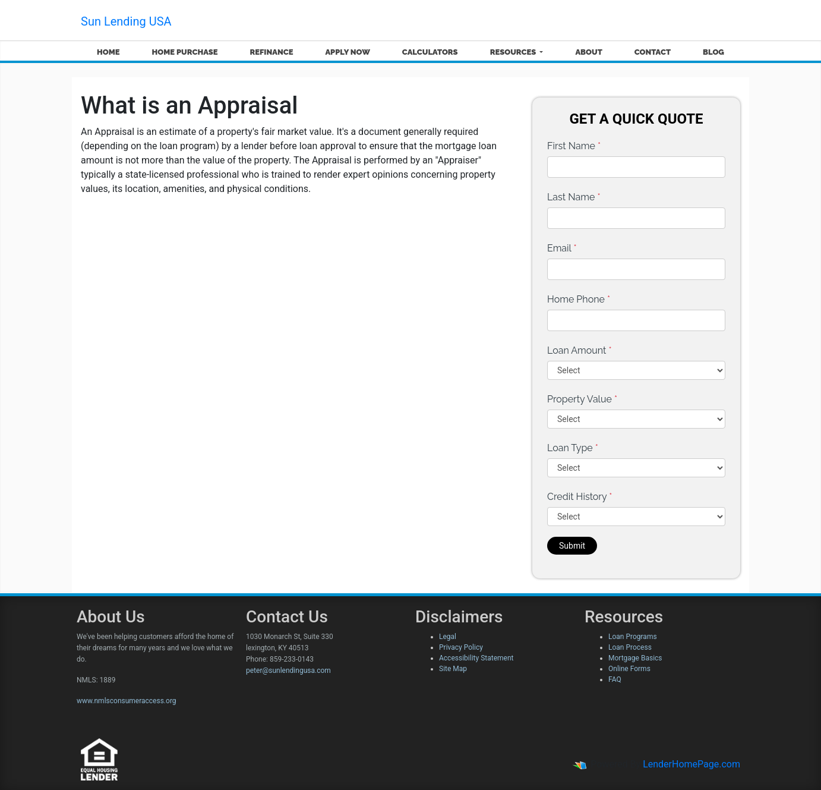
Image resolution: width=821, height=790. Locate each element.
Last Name (574, 197)
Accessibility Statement (476, 658)
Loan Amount (579, 350)
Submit (572, 545)
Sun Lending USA (126, 21)
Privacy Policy (461, 647)
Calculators (430, 52)
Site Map (453, 669)
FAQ (614, 679)
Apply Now (347, 52)
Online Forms (629, 669)
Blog (713, 52)
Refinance (271, 52)
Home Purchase (185, 52)
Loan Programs (632, 636)
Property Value (582, 399)
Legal (447, 636)
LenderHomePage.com (691, 764)
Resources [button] (514, 52)
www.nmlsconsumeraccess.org (126, 701)
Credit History (579, 496)
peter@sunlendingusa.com (288, 670)
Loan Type (572, 448)
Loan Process (630, 647)
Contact (652, 52)
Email (562, 248)
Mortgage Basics (635, 658)
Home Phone (578, 299)
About (588, 52)
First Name (574, 146)
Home (108, 52)
